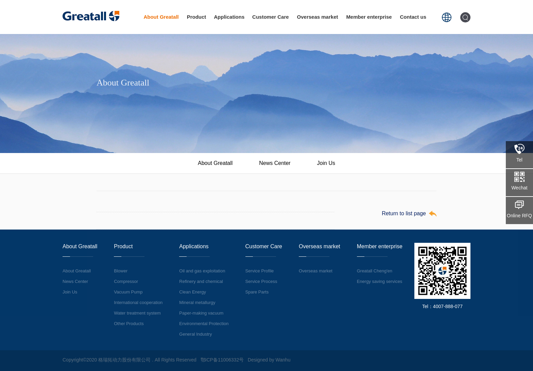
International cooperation (138, 302)
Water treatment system (137, 313)
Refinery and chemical (201, 281)
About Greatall (160, 17)
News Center (274, 163)
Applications (229, 17)
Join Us (326, 163)
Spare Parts (257, 291)
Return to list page (404, 213)
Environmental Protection (203, 323)
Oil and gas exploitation (202, 270)
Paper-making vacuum (201, 313)
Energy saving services (379, 281)
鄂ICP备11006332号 (222, 359)
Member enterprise (369, 17)
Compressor (126, 281)
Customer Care (270, 17)
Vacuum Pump (128, 291)
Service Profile (259, 270)
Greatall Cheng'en (374, 270)
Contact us (413, 17)
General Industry (195, 334)
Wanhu (283, 359)
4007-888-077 (448, 306)
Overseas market (317, 17)
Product (196, 17)
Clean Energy (192, 291)
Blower (120, 270)
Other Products (128, 323)
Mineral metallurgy (197, 302)
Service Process (261, 281)
